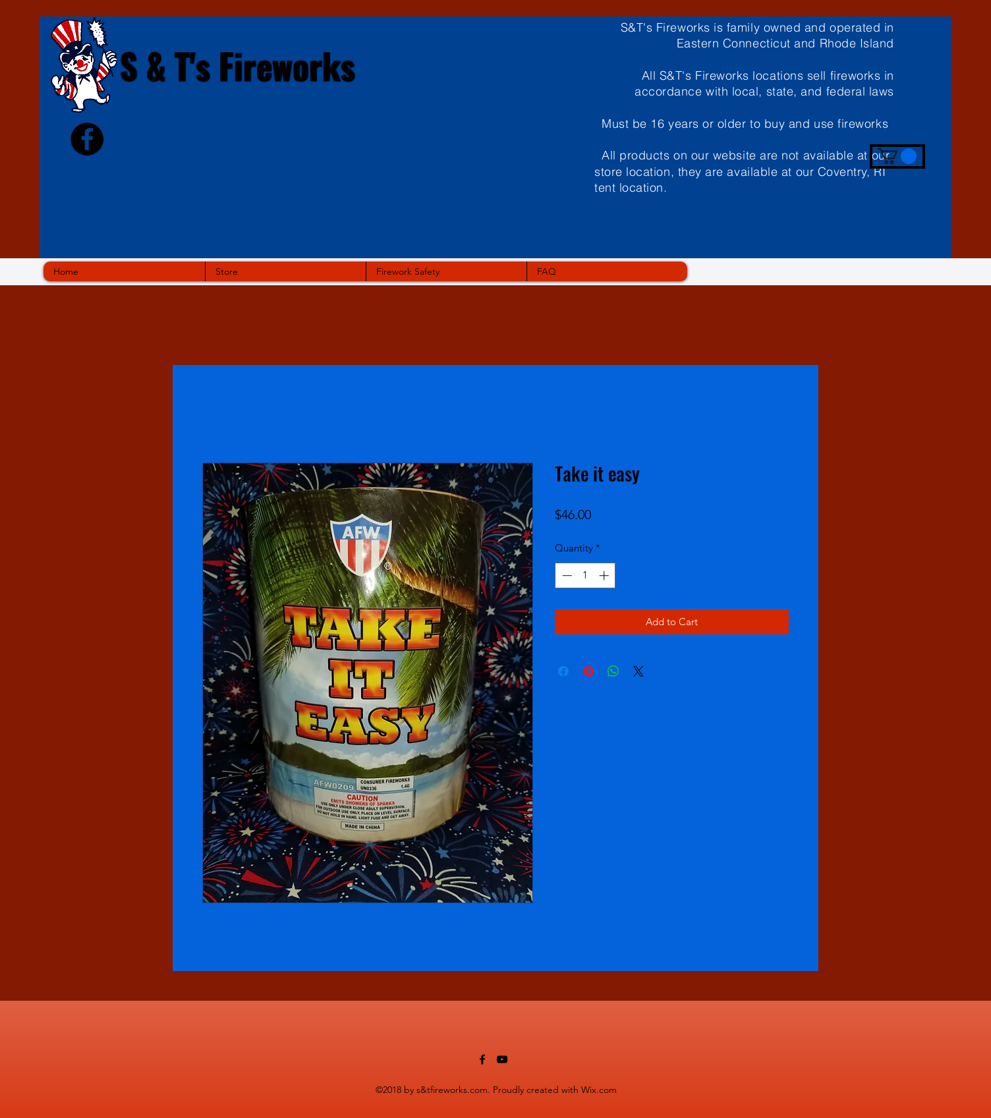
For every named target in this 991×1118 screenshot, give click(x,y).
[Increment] (605, 575)
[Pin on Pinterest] (588, 671)
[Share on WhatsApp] (613, 671)
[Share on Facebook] (563, 671)
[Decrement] (566, 575)
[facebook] (482, 1059)
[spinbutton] (585, 575)
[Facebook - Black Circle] (87, 139)
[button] (897, 156)
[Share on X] (638, 671)
